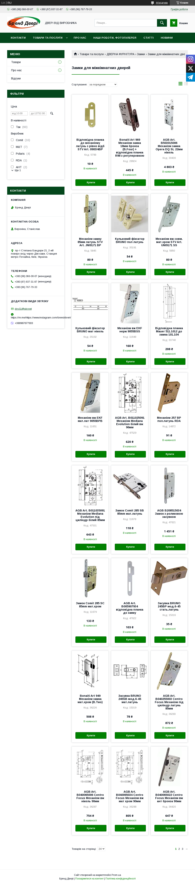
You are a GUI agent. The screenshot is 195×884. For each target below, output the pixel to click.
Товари (16, 62)
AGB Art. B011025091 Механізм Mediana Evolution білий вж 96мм (129, 422)
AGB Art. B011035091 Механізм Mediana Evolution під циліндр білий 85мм (90, 515)
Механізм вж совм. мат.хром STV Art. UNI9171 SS (169, 242)
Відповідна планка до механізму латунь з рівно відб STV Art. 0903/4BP (90, 144)
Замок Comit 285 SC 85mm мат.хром (90, 605)
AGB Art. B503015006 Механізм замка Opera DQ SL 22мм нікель (169, 146)
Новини (167, 37)
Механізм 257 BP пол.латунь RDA (169, 419)
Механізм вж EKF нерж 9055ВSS (129, 330)
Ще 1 (18, 170)
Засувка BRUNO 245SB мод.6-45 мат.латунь (129, 699)
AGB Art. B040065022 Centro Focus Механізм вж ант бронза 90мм (169, 796)
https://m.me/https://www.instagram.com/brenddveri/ (36, 317)
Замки (141, 54)
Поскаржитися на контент (89, 878)
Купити (91, 182)
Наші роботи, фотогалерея (114, 37)
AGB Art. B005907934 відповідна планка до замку (129, 608)
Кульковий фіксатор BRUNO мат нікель (90, 330)
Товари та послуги (47, 37)
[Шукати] (162, 23)
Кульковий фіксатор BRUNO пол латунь (129, 240)
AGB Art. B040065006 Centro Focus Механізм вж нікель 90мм (90, 796)
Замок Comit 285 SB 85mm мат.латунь (129, 512)
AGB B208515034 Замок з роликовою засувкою (169, 513)
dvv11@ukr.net (23, 308)
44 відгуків (162, 2)
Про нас (80, 37)
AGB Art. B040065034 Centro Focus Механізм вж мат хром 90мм (129, 796)
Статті (148, 37)
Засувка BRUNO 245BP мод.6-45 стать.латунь (169, 606)
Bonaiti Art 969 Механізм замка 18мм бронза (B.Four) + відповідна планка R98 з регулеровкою (129, 147)
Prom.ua (116, 875)
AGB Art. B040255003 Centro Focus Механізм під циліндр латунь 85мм (169, 702)
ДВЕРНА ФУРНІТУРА (120, 54)
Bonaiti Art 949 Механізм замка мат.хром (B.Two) (90, 699)
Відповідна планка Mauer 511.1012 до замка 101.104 (169, 331)
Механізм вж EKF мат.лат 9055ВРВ (90, 419)
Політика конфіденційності (120, 878)
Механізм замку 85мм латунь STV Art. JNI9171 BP (90, 242)
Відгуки (16, 78)
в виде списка (186, 84)
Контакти (18, 37)
